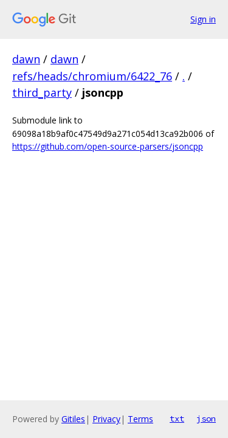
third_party (42, 92)
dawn (26, 59)
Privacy (106, 419)
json (206, 418)
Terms (140, 419)
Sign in (203, 19)
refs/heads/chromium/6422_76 (92, 76)
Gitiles (73, 419)
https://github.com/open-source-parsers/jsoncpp (107, 146)
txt (177, 418)
